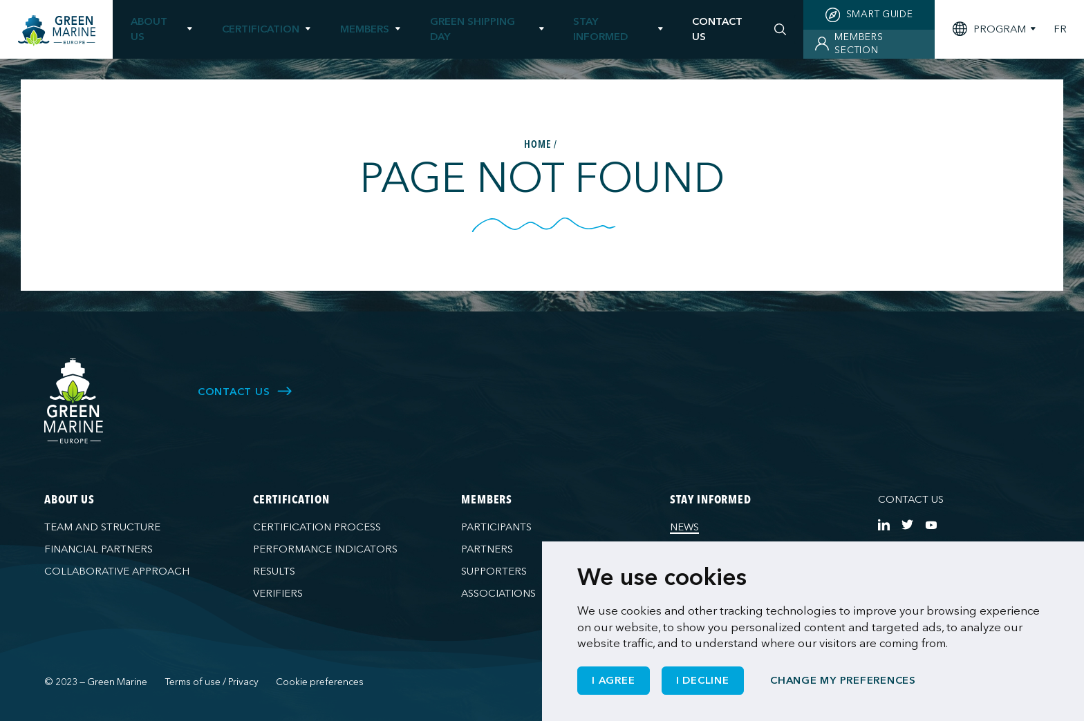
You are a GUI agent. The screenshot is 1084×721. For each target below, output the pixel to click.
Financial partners (98, 549)
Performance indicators (325, 549)
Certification (260, 29)
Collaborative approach (116, 571)
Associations (498, 593)
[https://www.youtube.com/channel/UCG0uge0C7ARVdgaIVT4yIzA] (931, 524)
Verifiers (278, 593)
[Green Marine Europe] (56, 31)
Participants (496, 527)
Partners (487, 549)
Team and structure (102, 527)
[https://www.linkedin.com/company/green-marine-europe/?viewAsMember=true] (884, 524)
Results (274, 571)
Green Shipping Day (472, 29)
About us (149, 29)
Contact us (911, 499)
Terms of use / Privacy (212, 682)
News (684, 527)
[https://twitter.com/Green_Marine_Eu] (907, 524)
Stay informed (600, 29)
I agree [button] (613, 680)
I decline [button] (702, 680)
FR (1060, 29)
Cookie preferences (320, 682)
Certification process (317, 527)
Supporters (494, 571)
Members (364, 29)
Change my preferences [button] (843, 680)
